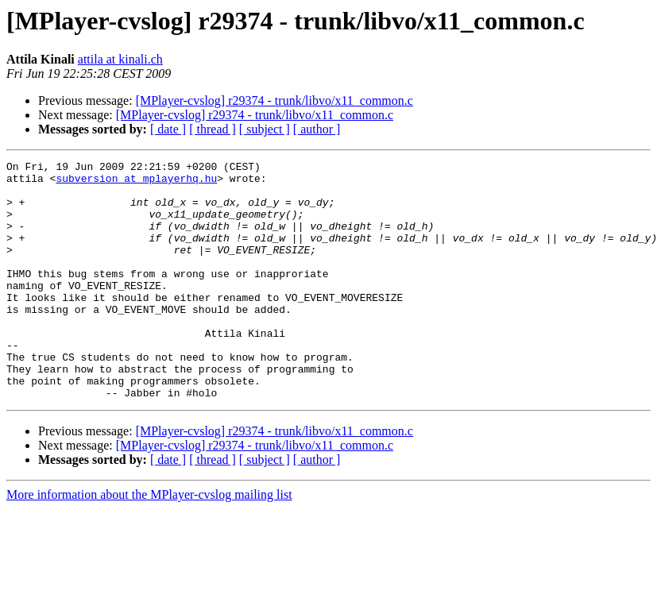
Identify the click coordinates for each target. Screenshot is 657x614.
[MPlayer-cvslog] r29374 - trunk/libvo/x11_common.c (274, 100)
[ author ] (317, 129)
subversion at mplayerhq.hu (136, 183)
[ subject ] (264, 129)
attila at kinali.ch (120, 59)
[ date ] (168, 129)
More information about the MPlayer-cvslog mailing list (149, 542)
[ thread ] (212, 129)
